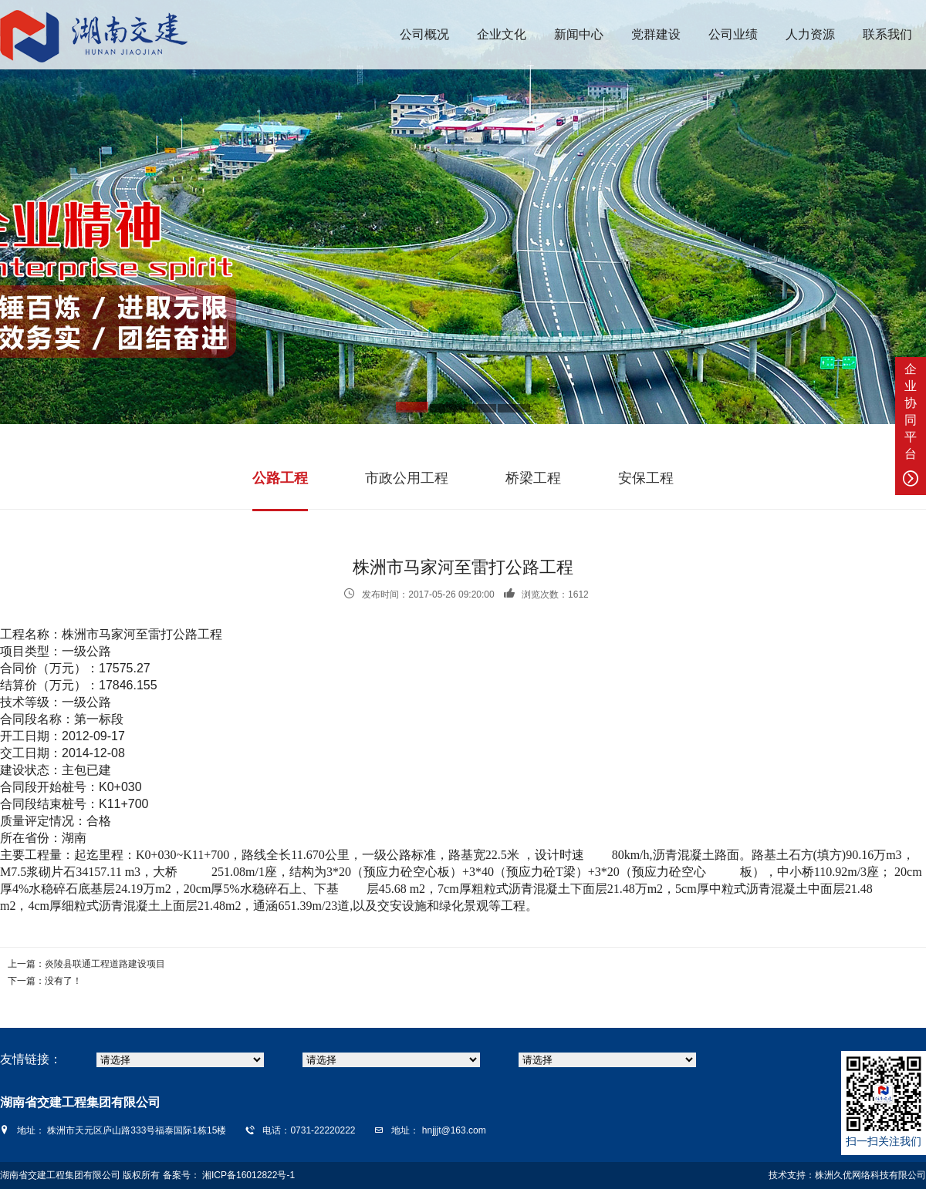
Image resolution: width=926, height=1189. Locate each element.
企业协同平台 (910, 424)
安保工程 (646, 478)
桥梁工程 (533, 478)
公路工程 (280, 478)
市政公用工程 (406, 478)
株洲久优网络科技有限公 (866, 1175)
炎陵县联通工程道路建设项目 (105, 963)
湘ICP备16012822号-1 (247, 1175)
